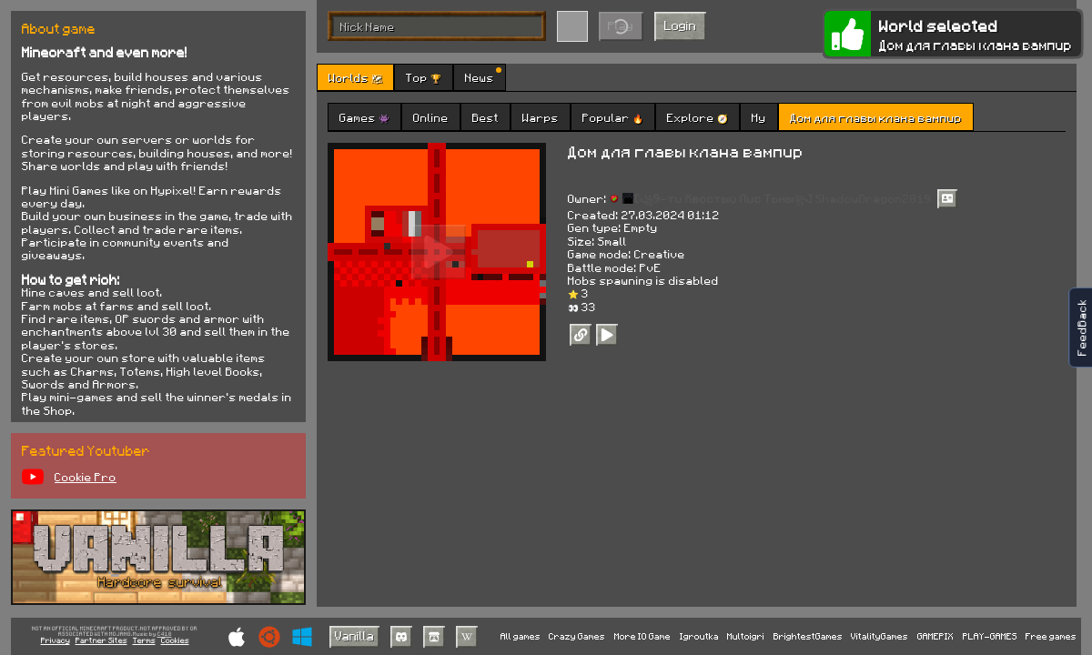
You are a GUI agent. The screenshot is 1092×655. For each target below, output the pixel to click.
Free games (1051, 635)
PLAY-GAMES (990, 635)
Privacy (55, 641)
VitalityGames (879, 635)
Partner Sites (101, 641)
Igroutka (699, 635)
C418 (164, 634)
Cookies (175, 641)
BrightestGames (808, 635)
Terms (144, 641)
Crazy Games (577, 635)
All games (520, 635)
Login (680, 25)
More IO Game (642, 635)
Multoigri (745, 635)
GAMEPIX (935, 635)
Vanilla (354, 635)
